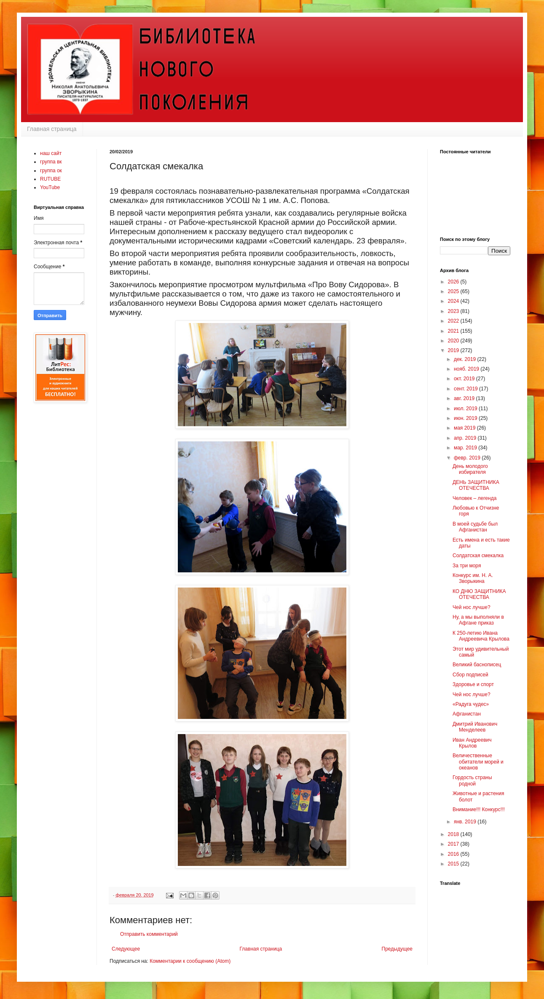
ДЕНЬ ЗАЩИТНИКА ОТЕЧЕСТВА (476, 485)
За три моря (467, 566)
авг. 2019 (465, 398)
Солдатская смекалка (478, 555)
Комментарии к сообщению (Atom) (190, 961)
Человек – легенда (474, 498)
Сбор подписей (470, 675)
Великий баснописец (477, 665)
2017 (454, 844)
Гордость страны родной (472, 780)
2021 (454, 331)
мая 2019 (465, 428)
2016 (454, 854)
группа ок (51, 171)
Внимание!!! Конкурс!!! (479, 809)
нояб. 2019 (467, 369)
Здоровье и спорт (473, 684)
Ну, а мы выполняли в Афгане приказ (478, 620)
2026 (454, 282)
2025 (454, 291)
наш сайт (51, 153)
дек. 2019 (465, 359)
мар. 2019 (466, 448)
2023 (454, 311)
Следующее (126, 949)
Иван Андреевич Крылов (472, 743)
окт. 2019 (465, 379)
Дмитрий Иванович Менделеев (475, 727)
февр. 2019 (468, 458)
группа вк (51, 162)
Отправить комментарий (149, 934)
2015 (454, 864)
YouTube (50, 187)
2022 (454, 321)
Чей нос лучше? (471, 607)
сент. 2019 (466, 389)
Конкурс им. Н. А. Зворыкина (473, 578)
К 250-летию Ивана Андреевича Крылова (481, 636)
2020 (454, 341)
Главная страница (52, 129)
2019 (454, 350)
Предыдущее (397, 949)
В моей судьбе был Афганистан (475, 527)
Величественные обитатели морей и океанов (478, 762)
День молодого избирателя (470, 469)
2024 (454, 301)
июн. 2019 (466, 418)
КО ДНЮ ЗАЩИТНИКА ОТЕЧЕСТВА (479, 594)
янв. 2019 (465, 822)
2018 (454, 834)
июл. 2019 (466, 408)
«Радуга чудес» (471, 704)
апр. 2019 (466, 438)
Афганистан (467, 714)
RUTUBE (50, 179)
